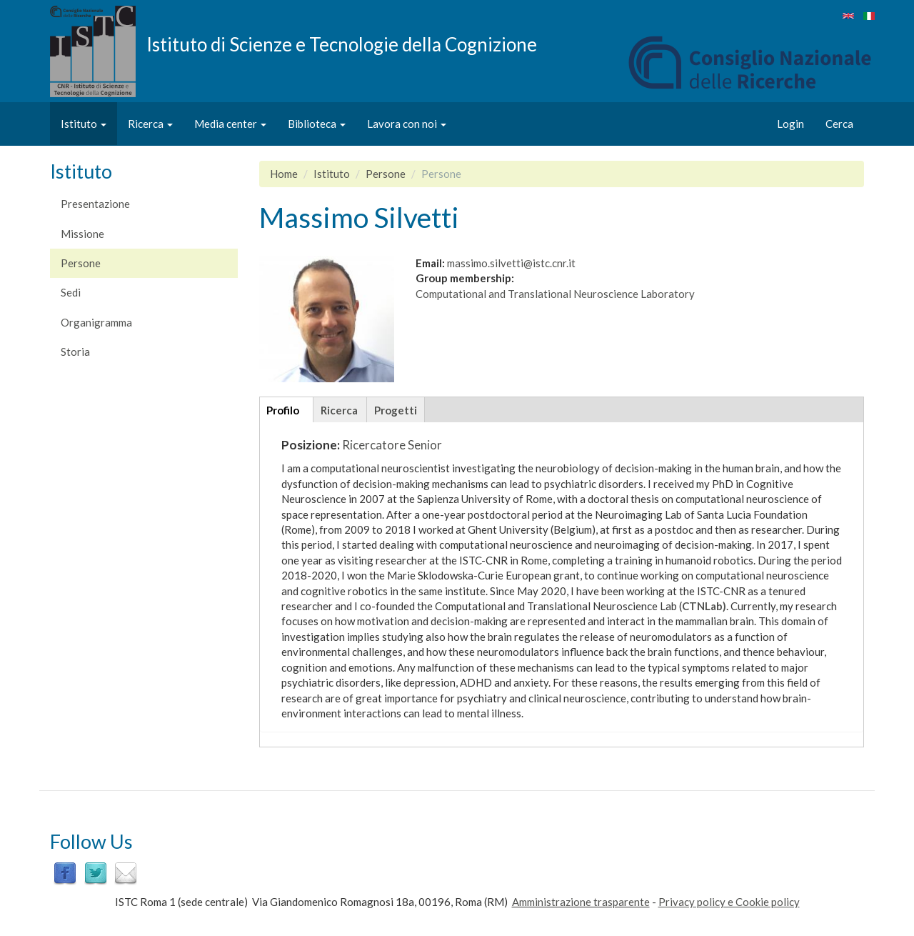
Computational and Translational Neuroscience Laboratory (555, 293)
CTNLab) (704, 605)
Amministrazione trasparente (581, 901)
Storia (75, 351)
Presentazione (95, 203)
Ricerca (150, 123)
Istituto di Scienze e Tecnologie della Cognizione (341, 43)
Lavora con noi (406, 123)
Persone (81, 263)
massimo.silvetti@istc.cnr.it (511, 263)
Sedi (71, 292)
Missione (82, 233)
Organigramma (96, 322)
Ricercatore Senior (392, 444)
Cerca (839, 123)
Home (284, 173)
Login (790, 123)
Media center (230, 123)
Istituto (83, 123)
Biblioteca (317, 123)
